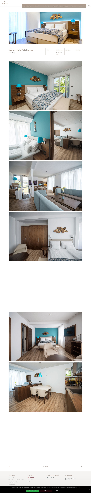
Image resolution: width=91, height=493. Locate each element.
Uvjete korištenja (31, 479)
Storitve (37, 6)
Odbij (46, 490)
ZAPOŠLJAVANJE (31, 477)
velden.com (77, 50)
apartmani (58, 50)
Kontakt (81, 6)
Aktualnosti (27, 6)
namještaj (60, 52)
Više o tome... (59, 490)
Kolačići (29, 481)
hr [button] (88, 5)
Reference (46, 6)
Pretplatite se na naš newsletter (70, 479)
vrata (57, 54)
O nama (73, 6)
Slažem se (32, 490)
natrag (45, 466)
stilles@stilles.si (12, 484)
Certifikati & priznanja (60, 6)
